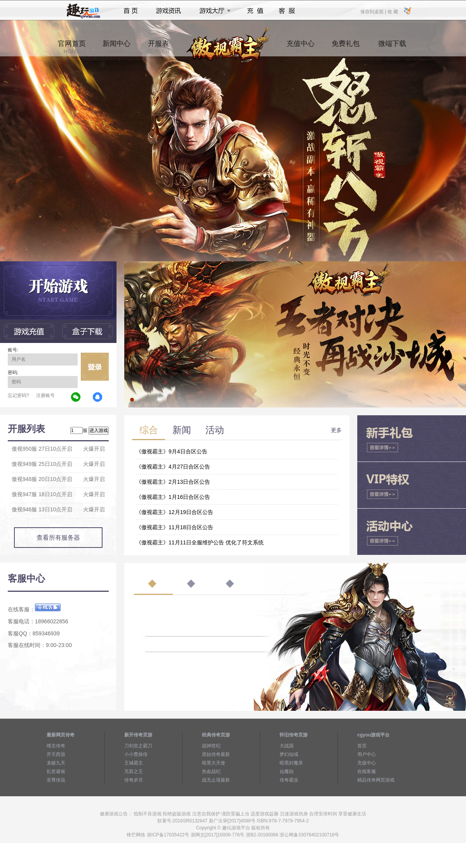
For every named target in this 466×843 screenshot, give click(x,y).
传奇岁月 (133, 780)
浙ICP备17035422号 (168, 835)
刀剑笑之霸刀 (138, 746)
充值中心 (301, 47)
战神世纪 (211, 746)
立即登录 (95, 367)
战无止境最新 (216, 780)
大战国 (287, 746)
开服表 (158, 47)
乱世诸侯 (56, 771)
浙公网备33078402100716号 (309, 835)
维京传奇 (56, 746)
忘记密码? (18, 395)
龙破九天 (56, 763)
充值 (255, 11)
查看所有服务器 (58, 537)
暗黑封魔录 (291, 763)
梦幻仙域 (289, 754)
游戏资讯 (168, 11)
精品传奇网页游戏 (376, 780)
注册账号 (45, 395)
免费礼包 (346, 47)
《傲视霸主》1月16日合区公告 (173, 497)
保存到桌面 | (373, 11)
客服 (287, 11)
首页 (130, 11)
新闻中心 (116, 47)
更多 (336, 430)
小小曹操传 (136, 754)
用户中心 (366, 754)
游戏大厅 (213, 11)
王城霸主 (133, 763)
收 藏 (392, 11)
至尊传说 (56, 780)
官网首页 (72, 47)
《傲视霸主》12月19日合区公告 (174, 512)
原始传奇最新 (216, 754)
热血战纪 (211, 771)
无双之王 (133, 771)
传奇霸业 (289, 780)
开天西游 (56, 754)
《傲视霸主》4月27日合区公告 (173, 466)
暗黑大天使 (213, 763)
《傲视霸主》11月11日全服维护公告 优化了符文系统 (200, 542)
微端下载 (392, 47)
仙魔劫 (287, 771)
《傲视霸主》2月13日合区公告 (173, 482)
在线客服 (366, 771)
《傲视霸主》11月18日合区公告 (174, 527)
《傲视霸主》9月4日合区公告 (171, 451)
